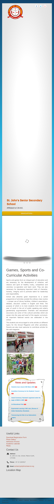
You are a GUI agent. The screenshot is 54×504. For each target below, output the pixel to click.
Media (8, 446)
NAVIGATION (27, 213)
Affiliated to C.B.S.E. (15, 208)
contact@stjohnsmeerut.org (24, 466)
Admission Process (13, 441)
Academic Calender (13, 444)
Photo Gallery (11, 439)
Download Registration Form (16, 437)
